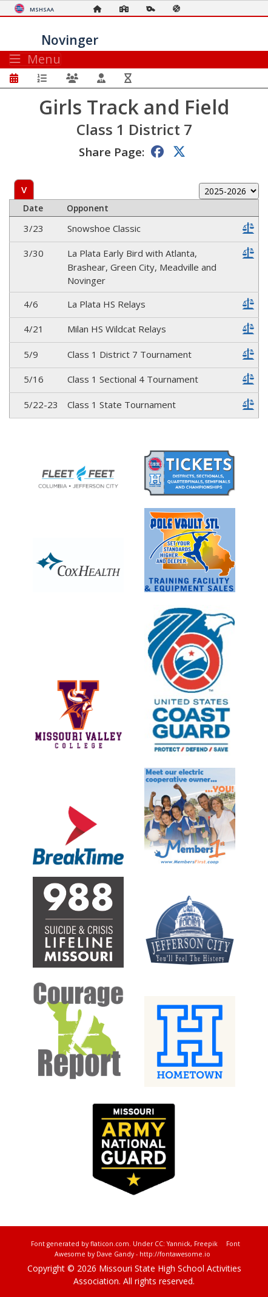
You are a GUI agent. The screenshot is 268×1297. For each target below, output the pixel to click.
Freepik (206, 1243)
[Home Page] (101, 9)
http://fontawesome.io (174, 1254)
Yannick (178, 1243)
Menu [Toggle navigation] (35, 59)
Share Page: (111, 151)
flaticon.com (109, 1243)
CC (159, 1243)
